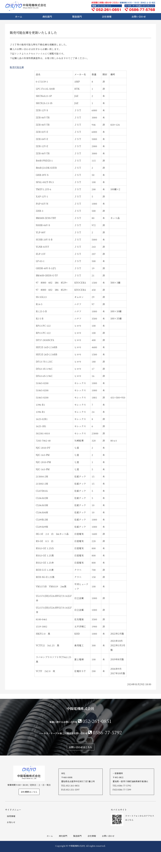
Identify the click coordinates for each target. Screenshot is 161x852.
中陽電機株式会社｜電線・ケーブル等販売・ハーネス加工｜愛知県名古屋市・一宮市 (26, 6)
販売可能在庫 (17, 67)
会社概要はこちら (29, 791)
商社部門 (47, 16)
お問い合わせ (139, 16)
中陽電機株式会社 (77, 845)
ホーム (18, 16)
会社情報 (106, 16)
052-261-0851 (97, 721)
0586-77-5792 (107, 732)
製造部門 (77, 16)
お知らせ (11, 822)
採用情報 (11, 816)
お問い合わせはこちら (80, 747)
